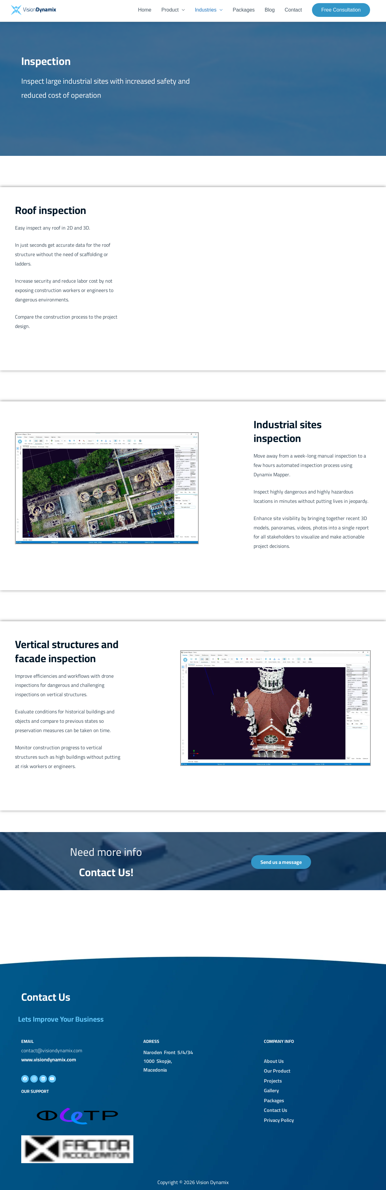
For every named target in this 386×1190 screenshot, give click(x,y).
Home (144, 10)
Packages (244, 10)
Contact (293, 10)
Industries (205, 10)
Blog (270, 10)
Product (170, 10)
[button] (341, 10)
